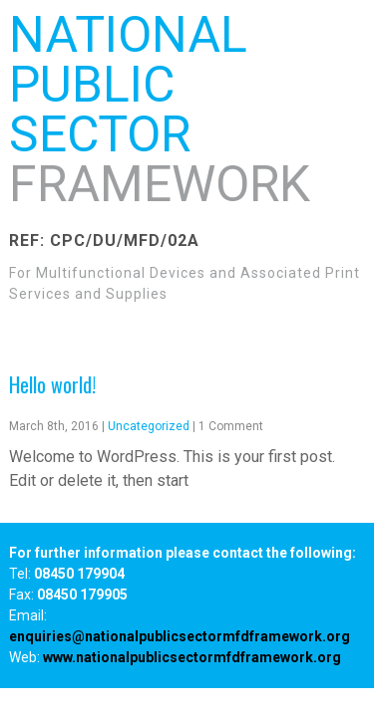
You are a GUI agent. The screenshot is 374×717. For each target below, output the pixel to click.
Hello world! (52, 384)
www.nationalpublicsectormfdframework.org (192, 657)
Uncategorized (148, 426)
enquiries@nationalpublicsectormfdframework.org (179, 636)
